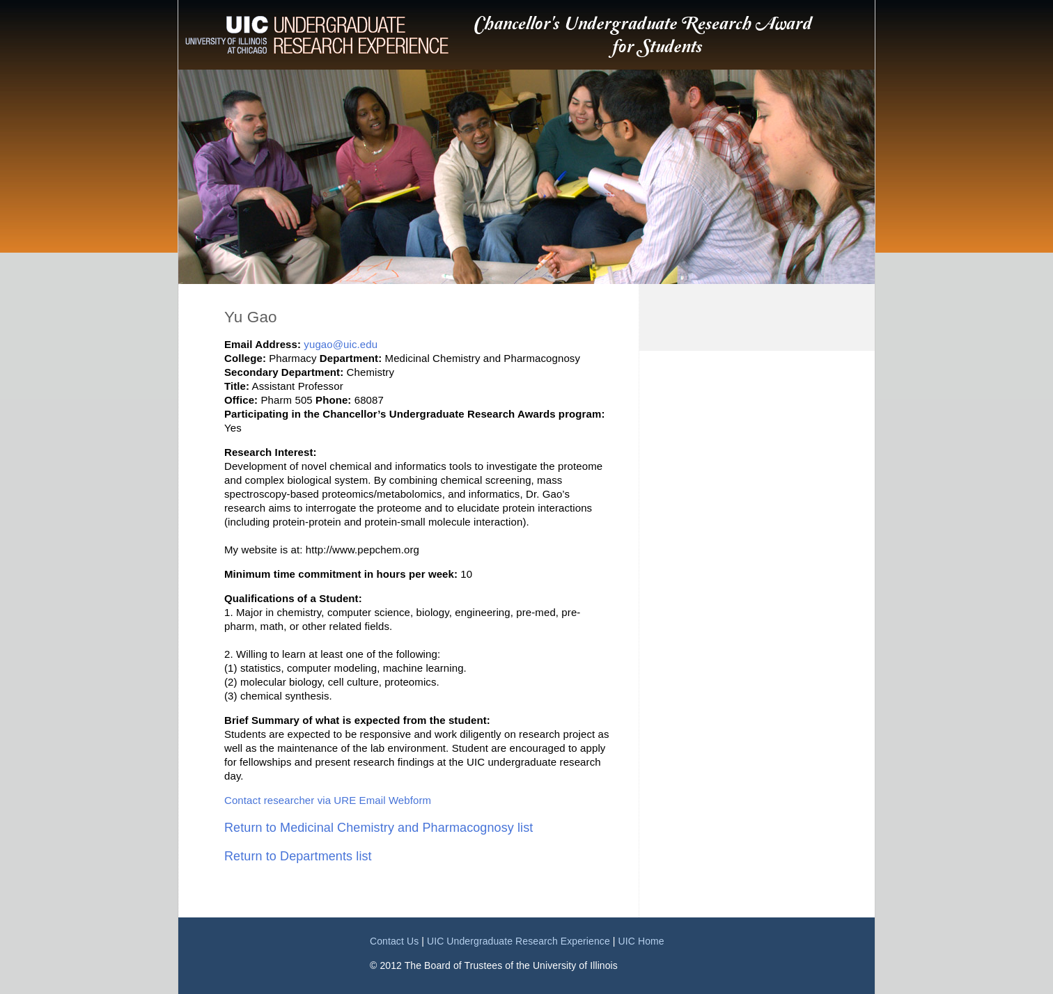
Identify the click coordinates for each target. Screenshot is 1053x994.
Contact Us (394, 941)
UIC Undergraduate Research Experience (518, 941)
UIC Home (641, 941)
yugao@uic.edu (340, 344)
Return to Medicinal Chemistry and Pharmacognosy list (378, 828)
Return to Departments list (298, 856)
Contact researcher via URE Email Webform (327, 800)
